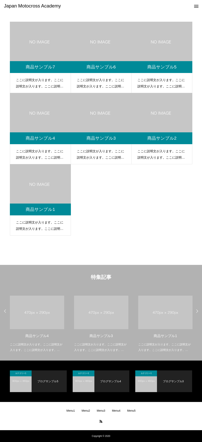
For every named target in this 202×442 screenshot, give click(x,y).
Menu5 (131, 410)
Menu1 (70, 410)
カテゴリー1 (20, 373)
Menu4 (116, 410)
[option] (37, 321)
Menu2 (86, 410)
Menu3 (101, 410)
